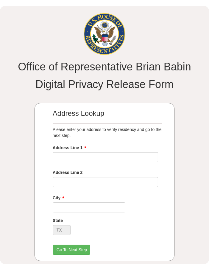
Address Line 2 (67, 172)
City (56, 197)
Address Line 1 (67, 147)
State (58, 220)
